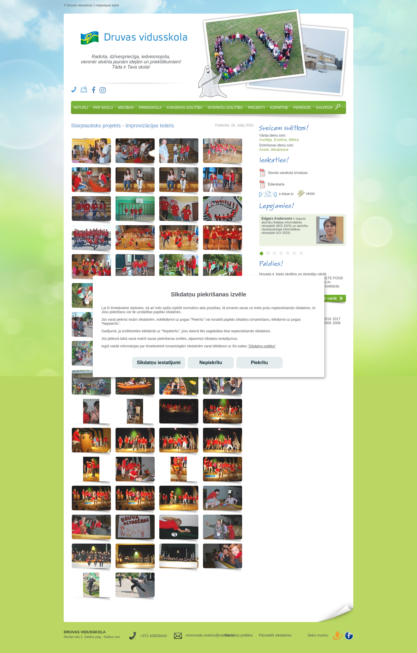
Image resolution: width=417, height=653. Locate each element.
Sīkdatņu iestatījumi (158, 362)
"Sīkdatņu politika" (262, 346)
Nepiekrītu (210, 362)
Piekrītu (259, 362)
